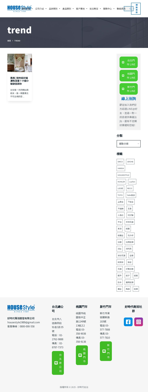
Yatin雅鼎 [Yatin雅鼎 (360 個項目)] (131, 195)
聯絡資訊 (121, 8)
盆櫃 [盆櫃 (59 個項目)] (131, 255)
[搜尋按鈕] (130, 8)
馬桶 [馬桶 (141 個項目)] (128, 289)
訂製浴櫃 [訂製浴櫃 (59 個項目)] (129, 268)
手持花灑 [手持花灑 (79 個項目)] (129, 222)
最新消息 (27, 8)
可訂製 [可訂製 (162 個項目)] (130, 215)
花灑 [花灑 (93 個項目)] (120, 268)
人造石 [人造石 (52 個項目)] (120, 215)
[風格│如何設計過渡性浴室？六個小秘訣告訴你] (19, 63)
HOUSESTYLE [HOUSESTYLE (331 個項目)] (123, 175)
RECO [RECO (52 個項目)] (129, 188)
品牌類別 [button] (55, 8)
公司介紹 (41, 8)
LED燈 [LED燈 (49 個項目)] (120, 188)
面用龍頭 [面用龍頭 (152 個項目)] (129, 282)
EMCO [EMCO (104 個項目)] (120, 161)
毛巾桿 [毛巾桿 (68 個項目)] (130, 235)
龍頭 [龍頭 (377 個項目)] (136, 289)
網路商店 (136, 8)
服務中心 (109, 8)
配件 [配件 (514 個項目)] (120, 275)
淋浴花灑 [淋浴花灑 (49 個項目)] (121, 255)
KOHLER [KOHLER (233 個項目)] (121, 181)
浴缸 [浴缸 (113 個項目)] (120, 248)
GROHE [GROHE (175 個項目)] (130, 161)
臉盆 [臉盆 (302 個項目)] (130, 262)
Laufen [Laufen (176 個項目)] (132, 181)
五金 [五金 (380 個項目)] (130, 208)
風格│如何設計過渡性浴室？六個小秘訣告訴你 (19, 81)
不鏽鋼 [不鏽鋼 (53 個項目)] (120, 208)
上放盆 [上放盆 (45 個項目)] (120, 201)
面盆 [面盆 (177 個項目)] (120, 289)
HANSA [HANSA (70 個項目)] (121, 168)
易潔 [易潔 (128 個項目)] (120, 228)
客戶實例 (82, 8)
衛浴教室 (95, 8)
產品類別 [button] (68, 8)
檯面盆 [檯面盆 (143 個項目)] (120, 235)
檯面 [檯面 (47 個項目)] (128, 228)
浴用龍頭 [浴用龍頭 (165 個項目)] (129, 242)
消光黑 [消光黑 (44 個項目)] (129, 248)
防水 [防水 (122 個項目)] (120, 282)
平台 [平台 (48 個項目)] (120, 222)
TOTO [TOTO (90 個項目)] (120, 195)
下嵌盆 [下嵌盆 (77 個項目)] (130, 201)
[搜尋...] (126, 8)
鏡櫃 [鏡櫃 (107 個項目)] (136, 275)
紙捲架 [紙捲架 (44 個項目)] (120, 262)
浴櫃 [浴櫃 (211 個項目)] (120, 242)
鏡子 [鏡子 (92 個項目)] (128, 275)
